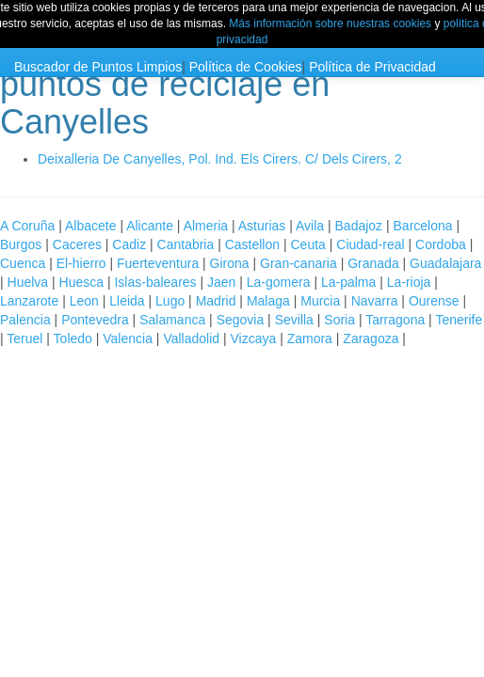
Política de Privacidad (372, 66)
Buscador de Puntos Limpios (98, 66)
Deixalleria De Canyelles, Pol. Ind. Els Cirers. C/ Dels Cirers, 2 (220, 158)
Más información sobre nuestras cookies (330, 23)
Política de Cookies (245, 66)
